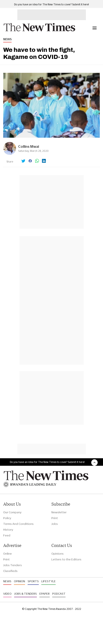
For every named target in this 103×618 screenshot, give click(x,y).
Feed (6, 535)
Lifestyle (48, 581)
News (7, 39)
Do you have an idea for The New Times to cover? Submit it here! (51, 4)
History (8, 529)
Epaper (44, 593)
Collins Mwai (28, 146)
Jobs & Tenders (25, 593)
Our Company (12, 512)
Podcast (59, 593)
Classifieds (10, 571)
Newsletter (59, 512)
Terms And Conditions (18, 523)
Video (7, 593)
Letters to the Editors (66, 559)
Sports (33, 581)
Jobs (54, 523)
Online (7, 553)
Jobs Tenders (12, 565)
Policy (7, 518)
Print (54, 518)
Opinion (19, 581)
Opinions (57, 553)
